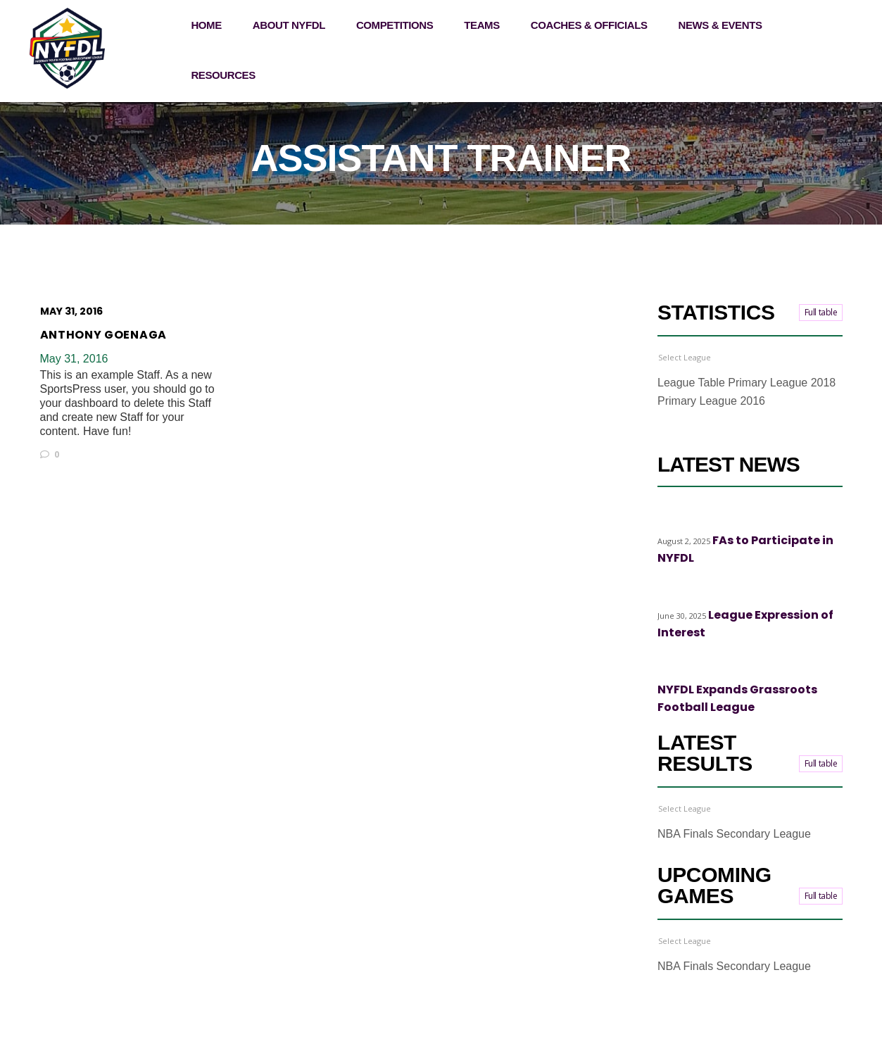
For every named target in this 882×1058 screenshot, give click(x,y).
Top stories (733, 517)
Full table (821, 312)
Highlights (679, 517)
